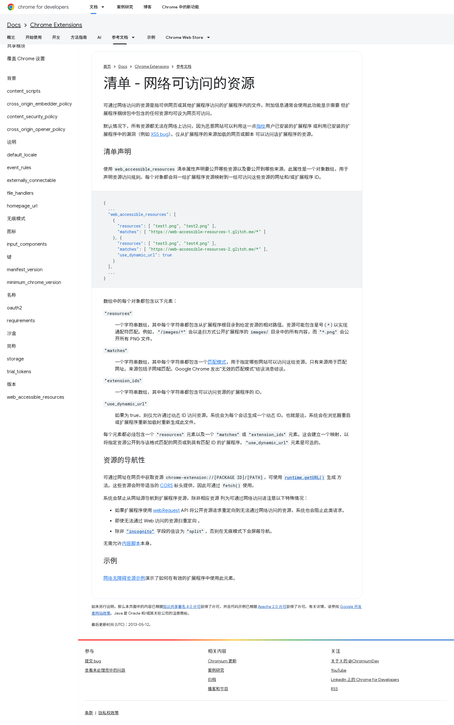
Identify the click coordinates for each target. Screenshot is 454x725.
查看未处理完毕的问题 (105, 670)
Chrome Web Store (184, 37)
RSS (334, 688)
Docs (14, 25)
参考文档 (183, 66)
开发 (56, 37)
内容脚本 (131, 544)
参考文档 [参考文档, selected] (120, 37)
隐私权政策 (108, 713)
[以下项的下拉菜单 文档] (104, 6)
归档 (212, 679)
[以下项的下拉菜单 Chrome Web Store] (210, 37)
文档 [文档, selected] (93, 7)
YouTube (338, 670)
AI (99, 37)
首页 (107, 66)
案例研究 (125, 7)
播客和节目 (218, 688)
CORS (166, 486)
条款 (89, 713)
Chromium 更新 (222, 661)
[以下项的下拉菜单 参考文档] (135, 37)
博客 (147, 7)
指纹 (261, 126)
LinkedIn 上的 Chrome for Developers (365, 679)
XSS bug (160, 134)
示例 (151, 37)
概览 (11, 37)
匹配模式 (217, 362)
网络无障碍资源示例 (124, 578)
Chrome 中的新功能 (180, 7)
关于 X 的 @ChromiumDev (355, 661)
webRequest (166, 510)
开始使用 (33, 37)
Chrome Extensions (56, 25)
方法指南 (79, 37)
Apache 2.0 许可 (272, 606)
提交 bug (93, 661)
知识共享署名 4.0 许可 (182, 606)
